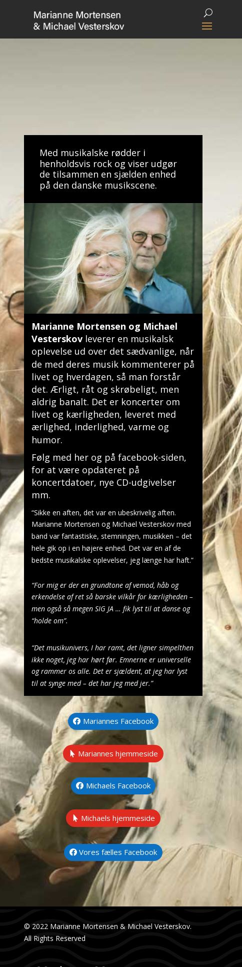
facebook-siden (151, 457)
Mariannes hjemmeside (118, 753)
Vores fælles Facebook (118, 852)
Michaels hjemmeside (118, 818)
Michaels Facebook (118, 785)
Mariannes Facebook (118, 721)
